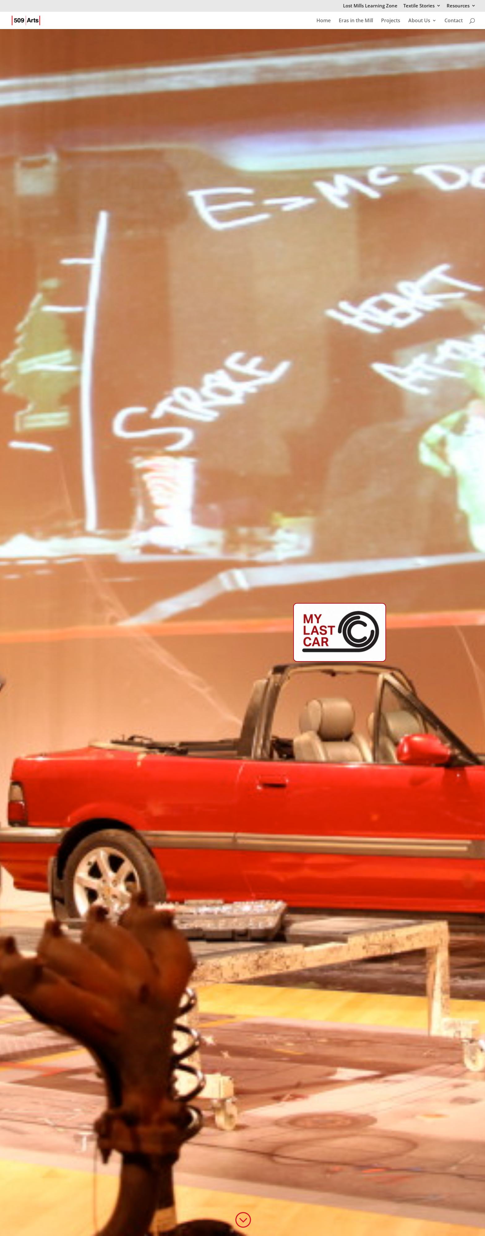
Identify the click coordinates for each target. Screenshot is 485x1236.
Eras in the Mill (356, 21)
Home (323, 21)
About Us (419, 21)
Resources (458, 6)
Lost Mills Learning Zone (370, 6)
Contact (453, 21)
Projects (390, 21)
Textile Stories (419, 6)
